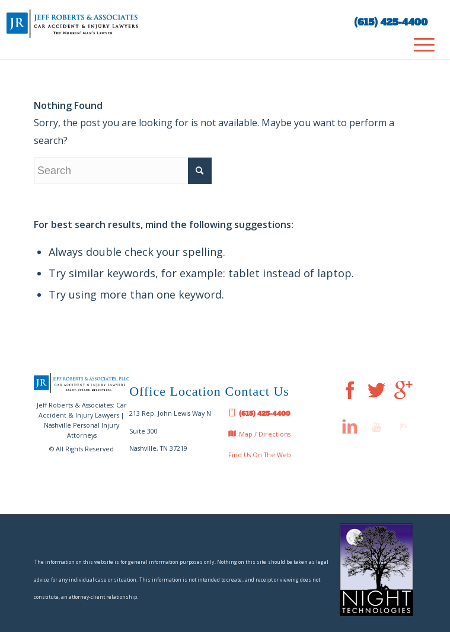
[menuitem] (418, 44)
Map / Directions (260, 435)
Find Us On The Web (259, 455)
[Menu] (418, 44)
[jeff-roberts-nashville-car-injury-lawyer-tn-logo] (149, 23)
